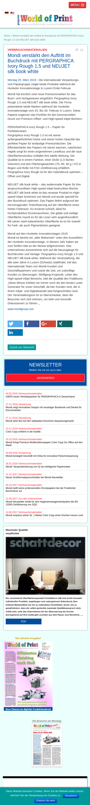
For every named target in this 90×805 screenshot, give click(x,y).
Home (7, 35)
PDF (23, 621)
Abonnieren (45, 377)
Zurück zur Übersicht (22, 347)
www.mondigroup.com (21, 309)
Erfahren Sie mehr (45, 800)
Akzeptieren (71, 795)
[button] (15, 324)
